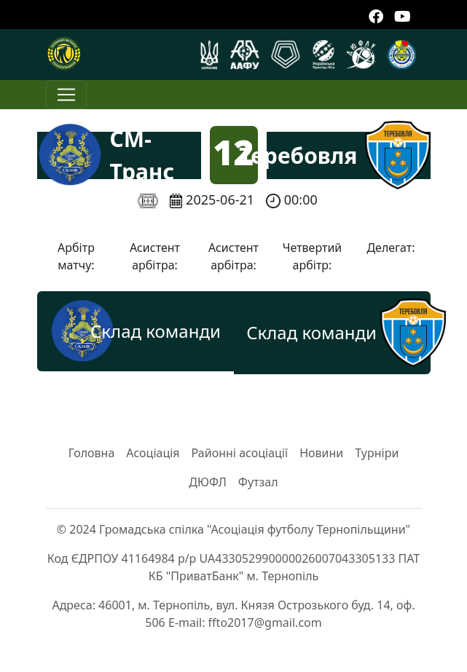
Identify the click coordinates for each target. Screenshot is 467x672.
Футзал (258, 482)
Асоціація (152, 453)
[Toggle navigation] (66, 94)
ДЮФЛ (208, 482)
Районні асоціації (240, 453)
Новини (321, 453)
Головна (91, 453)
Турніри (377, 453)
